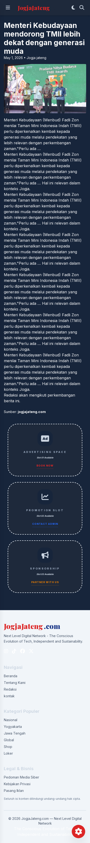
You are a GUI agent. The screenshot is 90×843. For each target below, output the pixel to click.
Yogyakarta (13, 727)
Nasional (10, 720)
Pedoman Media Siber (21, 777)
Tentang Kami (14, 683)
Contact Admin (45, 523)
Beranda (10, 676)
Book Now (45, 465)
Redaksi (10, 689)
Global (9, 740)
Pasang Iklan (14, 791)
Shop (8, 747)
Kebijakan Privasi (17, 784)
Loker (8, 753)
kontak (9, 696)
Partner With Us (45, 582)
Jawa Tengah (14, 733)
